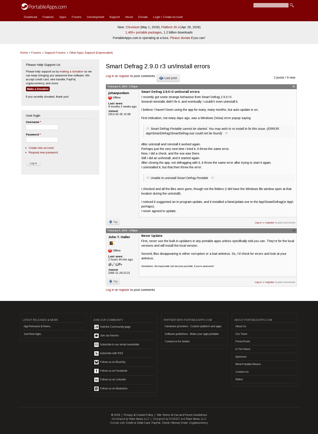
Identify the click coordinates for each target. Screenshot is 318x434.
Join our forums (106, 336)
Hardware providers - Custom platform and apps (193, 326)
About (129, 17)
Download (30, 17)
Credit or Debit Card (138, 422)
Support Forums (55, 52)
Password (33, 134)
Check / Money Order (175, 422)
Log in (110, 76)
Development (95, 17)
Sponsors (240, 356)
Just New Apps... (33, 334)
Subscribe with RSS (108, 353)
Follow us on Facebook (110, 371)
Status (239, 379)
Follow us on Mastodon (111, 389)
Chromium (133, 27)
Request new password (43, 152)
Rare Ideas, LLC (139, 418)
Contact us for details (177, 341)
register (124, 76)
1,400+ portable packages (143, 32)
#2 (293, 230)
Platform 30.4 (170, 27)
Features (48, 17)
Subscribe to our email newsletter (116, 345)
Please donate (180, 38)
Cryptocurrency (198, 422)
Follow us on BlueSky (110, 362)
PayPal (156, 422)
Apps (62, 17)
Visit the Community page (112, 327)
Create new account (41, 147)
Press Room (242, 341)
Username (33, 122)
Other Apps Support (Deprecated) (91, 52)
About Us (240, 326)
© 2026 (115, 414)
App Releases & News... (38, 326)
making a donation (71, 71)
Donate (143, 17)
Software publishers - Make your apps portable (192, 334)
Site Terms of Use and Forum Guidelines (182, 414)
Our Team (241, 334)
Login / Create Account (168, 17)
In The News (242, 349)
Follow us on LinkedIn (110, 380)
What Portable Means (248, 364)
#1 (293, 86)
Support (114, 17)
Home (24, 52)
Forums (77, 17)
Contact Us (241, 371)
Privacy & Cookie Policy (138, 414)
